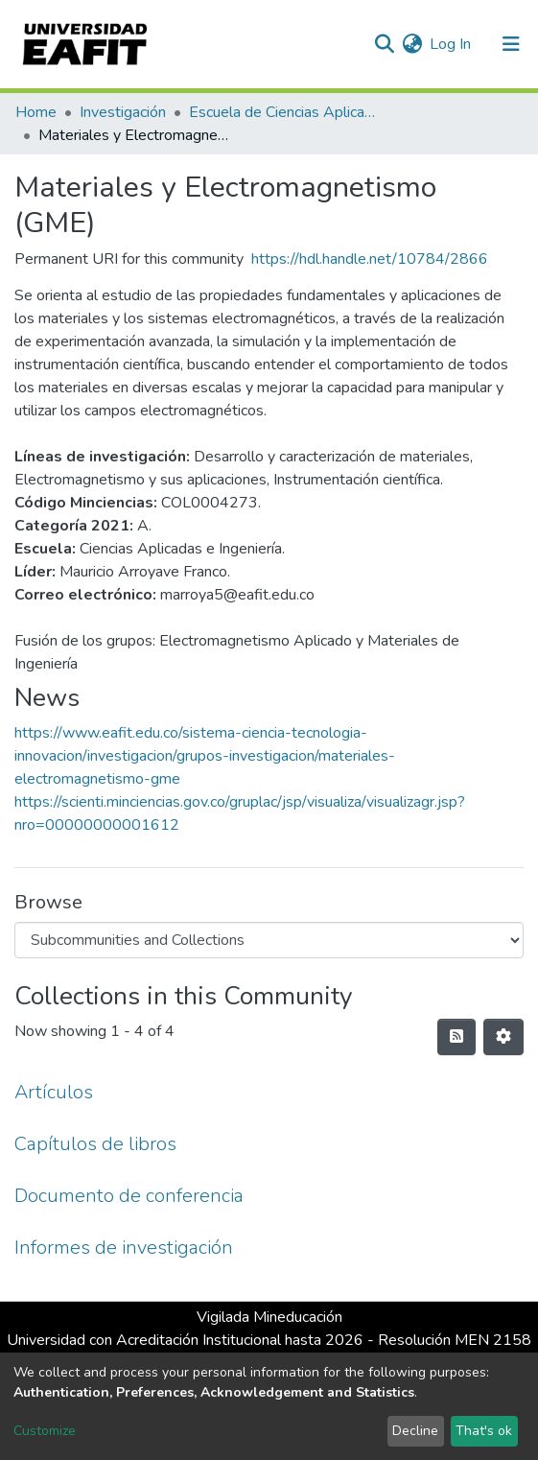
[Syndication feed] (456, 1037)
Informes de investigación (123, 1247)
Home (36, 112)
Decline (415, 1431)
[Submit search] (384, 44)
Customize (44, 1431)
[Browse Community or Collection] (269, 940)
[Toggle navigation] (511, 44)
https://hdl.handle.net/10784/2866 (369, 259)
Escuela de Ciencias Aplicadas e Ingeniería (285, 112)
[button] (412, 44)
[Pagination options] (503, 1037)
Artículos (53, 1092)
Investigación (123, 112)
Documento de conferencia (129, 1196)
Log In (451, 44)
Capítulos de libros (95, 1144)
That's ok (484, 1431)
